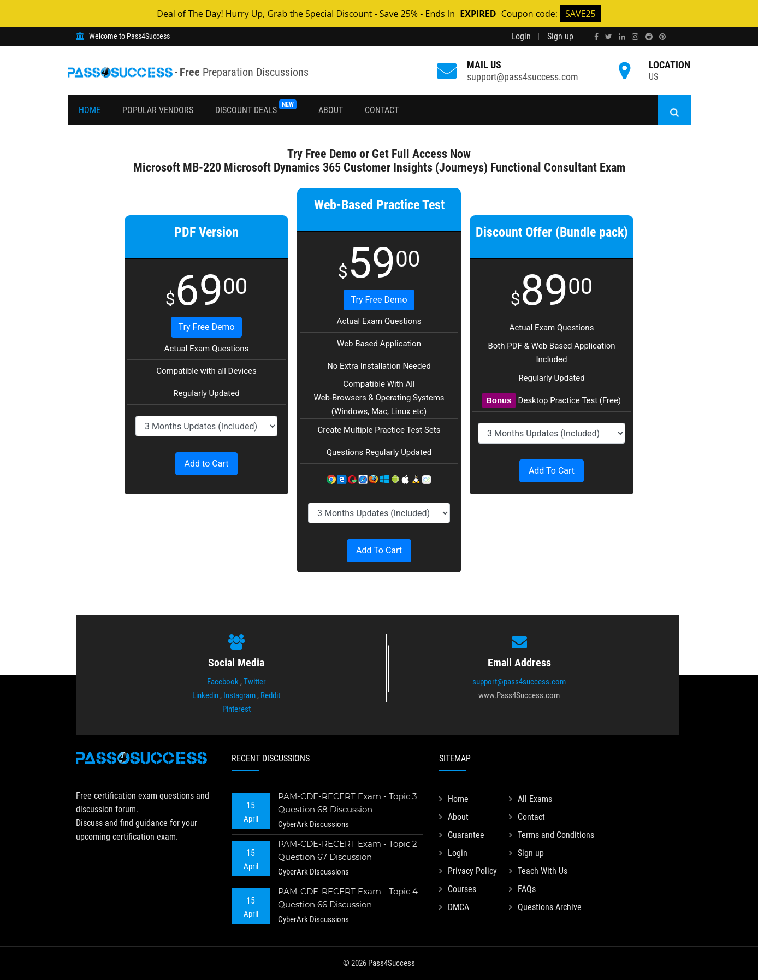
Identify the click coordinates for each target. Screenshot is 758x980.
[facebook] (596, 36)
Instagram (239, 695)
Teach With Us (538, 871)
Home (89, 110)
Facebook (223, 682)
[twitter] (608, 36)
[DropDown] (206, 426)
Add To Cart (379, 550)
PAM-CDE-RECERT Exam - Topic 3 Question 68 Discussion (347, 802)
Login (521, 36)
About (330, 110)
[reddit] (649, 36)
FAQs (522, 889)
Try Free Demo (206, 327)
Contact (382, 110)
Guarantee (461, 835)
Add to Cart (207, 463)
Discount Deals (256, 107)
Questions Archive (545, 907)
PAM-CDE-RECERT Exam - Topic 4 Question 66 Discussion (348, 898)
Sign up (560, 36)
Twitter (255, 682)
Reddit (270, 695)
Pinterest (236, 709)
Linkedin (205, 695)
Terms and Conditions (551, 835)
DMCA (454, 907)
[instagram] (635, 36)
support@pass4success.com (522, 76)
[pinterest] (662, 36)
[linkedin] (622, 36)
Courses (457, 889)
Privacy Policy (468, 871)
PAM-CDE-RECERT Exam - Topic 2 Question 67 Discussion (347, 850)
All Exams (530, 799)
